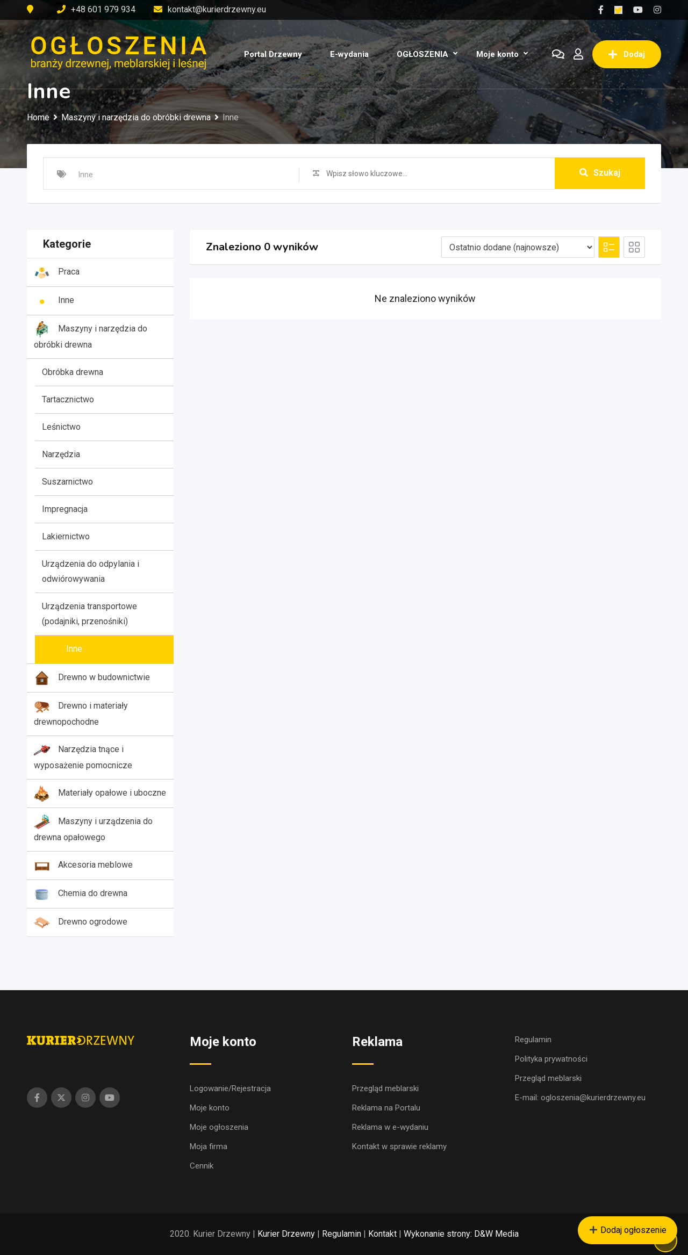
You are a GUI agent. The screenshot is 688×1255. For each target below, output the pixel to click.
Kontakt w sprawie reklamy (399, 1146)
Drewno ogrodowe (80, 922)
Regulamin (533, 1039)
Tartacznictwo (68, 399)
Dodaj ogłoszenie (627, 1230)
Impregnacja (65, 509)
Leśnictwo (61, 427)
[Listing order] (517, 247)
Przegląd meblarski (385, 1088)
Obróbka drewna (72, 372)
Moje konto (497, 54)
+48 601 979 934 (103, 9)
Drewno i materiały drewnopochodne (81, 712)
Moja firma (208, 1146)
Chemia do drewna (80, 894)
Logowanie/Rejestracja (230, 1088)
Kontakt (382, 1234)
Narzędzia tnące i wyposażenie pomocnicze (83, 756)
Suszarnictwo (67, 482)
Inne (54, 301)
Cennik (201, 1166)
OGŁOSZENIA (422, 54)
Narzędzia (61, 454)
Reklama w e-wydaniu (390, 1127)
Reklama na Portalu (386, 1108)
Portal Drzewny (273, 54)
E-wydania (349, 54)
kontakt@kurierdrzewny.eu (217, 9)
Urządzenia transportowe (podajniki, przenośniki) (89, 613)
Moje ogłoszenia (219, 1127)
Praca (57, 272)
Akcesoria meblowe (83, 865)
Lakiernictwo (66, 536)
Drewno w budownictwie (92, 678)
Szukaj (599, 173)
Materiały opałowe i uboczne (100, 793)
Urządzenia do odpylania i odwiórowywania (90, 571)
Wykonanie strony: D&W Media (461, 1234)
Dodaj (626, 54)
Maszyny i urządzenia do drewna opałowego (93, 828)
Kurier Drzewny (286, 1234)
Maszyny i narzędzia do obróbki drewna (90, 335)
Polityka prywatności (551, 1059)
